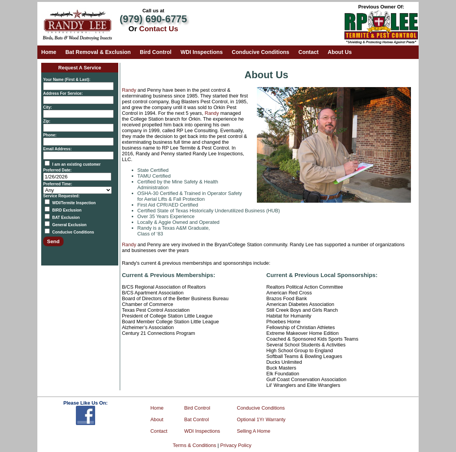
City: (47, 107)
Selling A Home (253, 431)
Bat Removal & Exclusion (98, 52)
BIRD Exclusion (67, 210)
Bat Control (196, 419)
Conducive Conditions (260, 52)
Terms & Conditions (194, 445)
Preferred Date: (57, 170)
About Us (340, 52)
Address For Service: (63, 93)
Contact (308, 52)
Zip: (46, 121)
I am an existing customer (76, 164)
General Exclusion (69, 225)
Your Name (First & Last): (67, 79)
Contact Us (158, 29)
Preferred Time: (57, 184)
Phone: (50, 135)
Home (48, 52)
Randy (129, 90)
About (157, 419)
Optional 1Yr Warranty (261, 419)
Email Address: (57, 149)
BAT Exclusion (66, 217)
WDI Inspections (202, 52)
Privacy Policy (235, 445)
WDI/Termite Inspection (74, 203)
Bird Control (155, 52)
